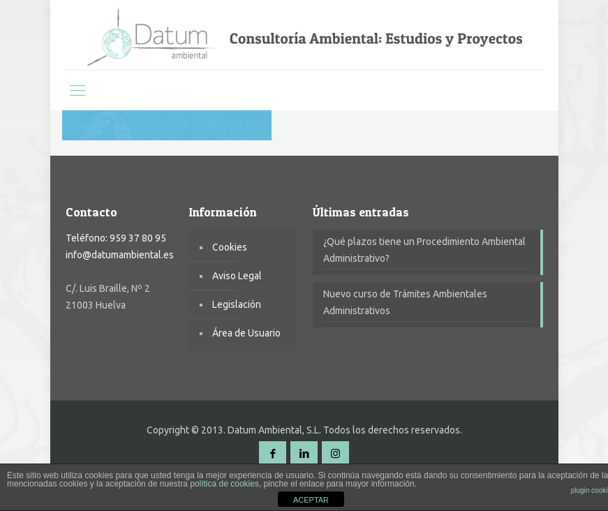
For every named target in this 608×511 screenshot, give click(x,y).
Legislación (236, 304)
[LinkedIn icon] (304, 453)
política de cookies (224, 484)
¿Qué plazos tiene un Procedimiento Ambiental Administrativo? (424, 250)
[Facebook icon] (272, 453)
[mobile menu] (77, 90)
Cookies (229, 247)
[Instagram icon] (335, 453)
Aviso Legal (237, 275)
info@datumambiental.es (120, 254)
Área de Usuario (246, 333)
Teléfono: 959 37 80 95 (116, 238)
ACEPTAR (311, 500)
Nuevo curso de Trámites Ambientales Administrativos (405, 302)
